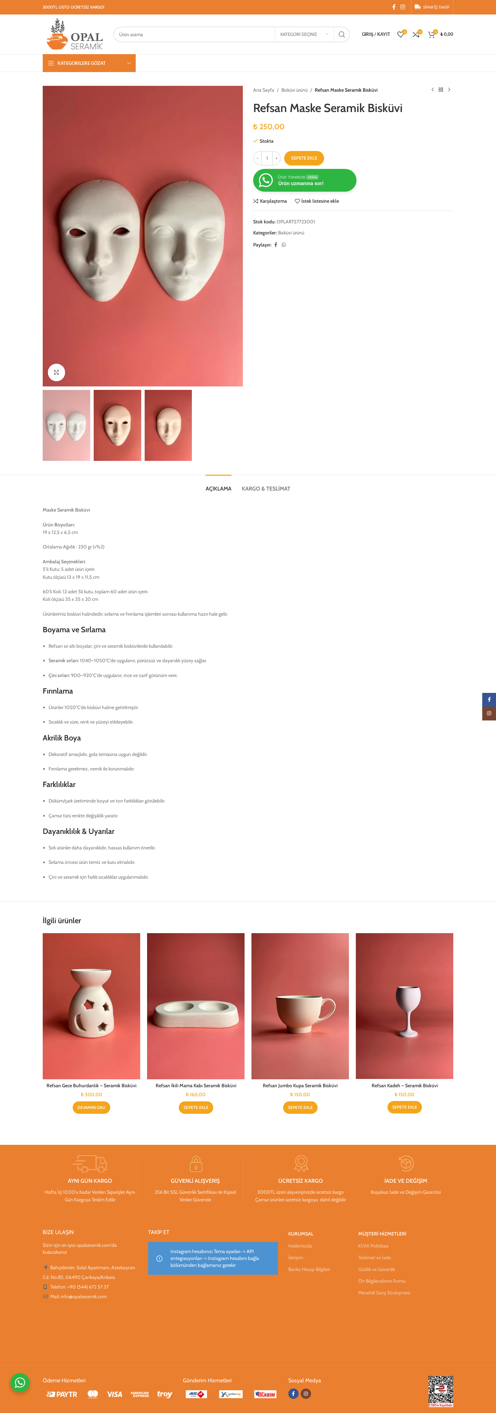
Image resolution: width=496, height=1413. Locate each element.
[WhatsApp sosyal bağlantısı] (284, 245)
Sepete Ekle (304, 158)
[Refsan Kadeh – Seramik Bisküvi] (404, 1006)
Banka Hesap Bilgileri (309, 1269)
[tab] (218, 485)
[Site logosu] (74, 34)
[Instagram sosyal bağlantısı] (402, 7)
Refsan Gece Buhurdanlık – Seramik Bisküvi (91, 1085)
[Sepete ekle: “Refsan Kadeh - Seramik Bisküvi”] (405, 1107)
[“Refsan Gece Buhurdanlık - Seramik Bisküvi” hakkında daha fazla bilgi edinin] (91, 1107)
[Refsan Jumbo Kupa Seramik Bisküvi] (300, 1006)
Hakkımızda (300, 1246)
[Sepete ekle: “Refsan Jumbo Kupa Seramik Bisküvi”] (300, 1107)
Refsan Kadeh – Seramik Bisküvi (405, 1085)
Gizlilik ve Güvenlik (376, 1269)
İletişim (295, 1257)
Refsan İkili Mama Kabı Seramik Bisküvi (196, 1085)
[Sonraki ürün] (449, 90)
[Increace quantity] (276, 158)
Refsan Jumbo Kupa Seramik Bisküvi (300, 1085)
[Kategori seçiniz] (304, 34)
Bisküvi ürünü (294, 90)
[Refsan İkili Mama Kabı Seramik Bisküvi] (196, 1006)
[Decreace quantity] (257, 158)
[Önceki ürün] (432, 90)
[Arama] (231, 34)
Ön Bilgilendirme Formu (382, 1281)
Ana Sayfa (263, 90)
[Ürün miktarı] (267, 158)
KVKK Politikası (373, 1246)
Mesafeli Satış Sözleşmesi (384, 1293)
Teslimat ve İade (374, 1257)
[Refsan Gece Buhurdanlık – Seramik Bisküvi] (91, 1006)
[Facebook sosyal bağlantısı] (394, 7)
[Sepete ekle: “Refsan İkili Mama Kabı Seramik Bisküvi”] (196, 1107)
